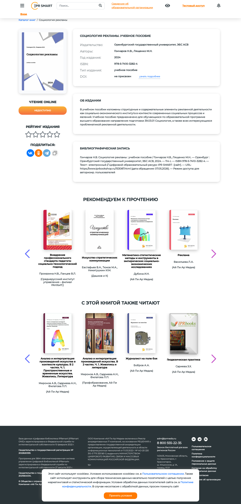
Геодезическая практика (183, 359)
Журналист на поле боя (141, 358)
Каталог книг (27, 20)
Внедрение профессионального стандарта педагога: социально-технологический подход (57, 260)
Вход (23, 14)
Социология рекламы (53, 20)
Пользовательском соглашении (163, 473)
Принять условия (120, 495)
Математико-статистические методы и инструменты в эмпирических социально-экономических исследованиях (141, 261)
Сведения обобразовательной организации (132, 5)
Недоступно (42, 110)
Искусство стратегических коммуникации (99, 259)
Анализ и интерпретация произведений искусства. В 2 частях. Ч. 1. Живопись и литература (99, 363)
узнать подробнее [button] (149, 76)
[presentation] (27, 253)
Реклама (183, 255)
